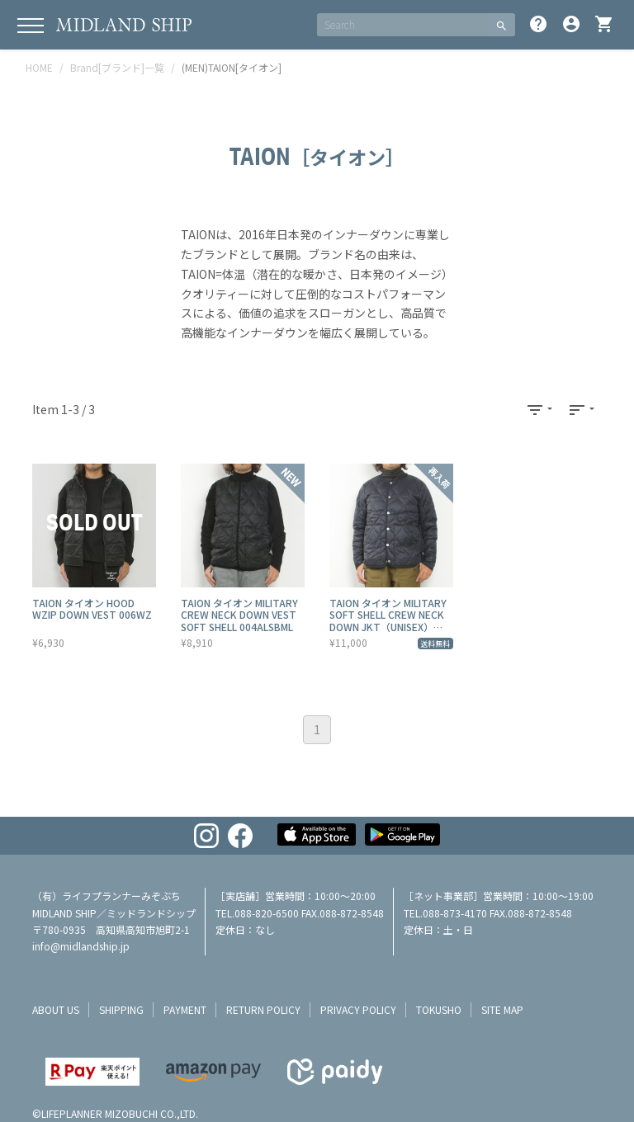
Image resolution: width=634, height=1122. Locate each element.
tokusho (438, 1009)
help (538, 24)
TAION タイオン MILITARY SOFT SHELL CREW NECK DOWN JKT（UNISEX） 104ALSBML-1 (388, 620)
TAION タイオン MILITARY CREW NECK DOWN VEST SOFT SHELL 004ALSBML (239, 615)
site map (502, 1009)
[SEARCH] (402, 24)
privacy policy (358, 1009)
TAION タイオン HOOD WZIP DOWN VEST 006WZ (92, 608)
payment (184, 1009)
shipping (121, 1009)
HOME (39, 67)
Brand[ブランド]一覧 (117, 67)
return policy (263, 1009)
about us (55, 1009)
